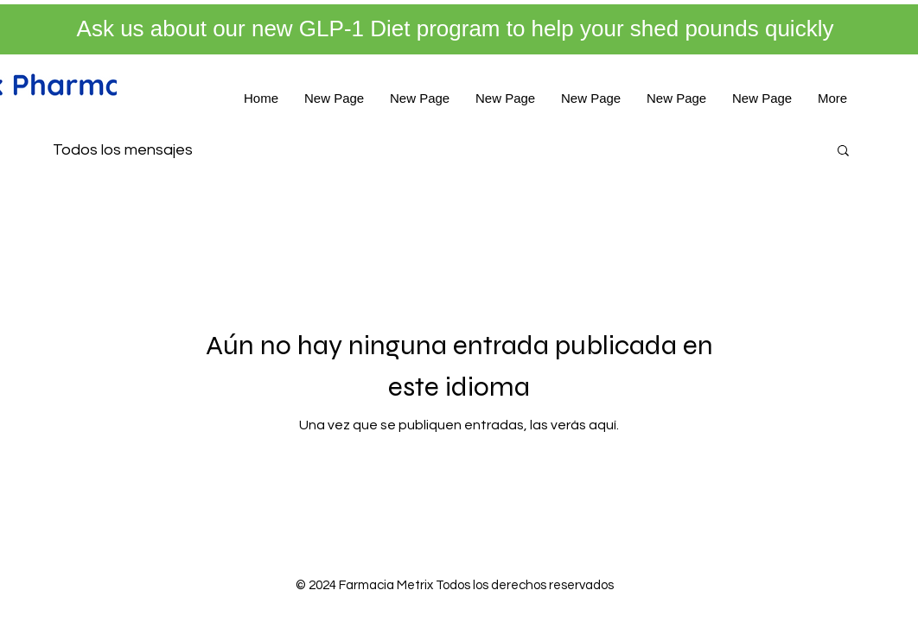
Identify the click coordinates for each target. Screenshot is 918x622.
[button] (843, 152)
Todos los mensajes (123, 150)
